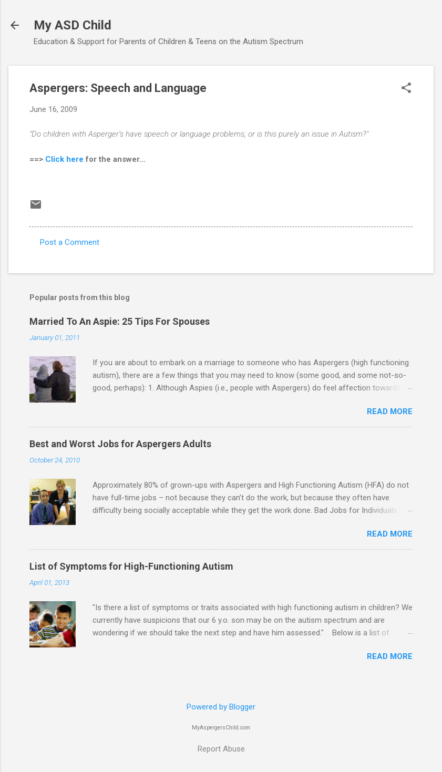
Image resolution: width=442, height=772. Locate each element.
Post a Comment (69, 242)
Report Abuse (221, 749)
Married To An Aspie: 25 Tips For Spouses (119, 321)
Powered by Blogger (221, 707)
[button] (406, 88)
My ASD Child (72, 25)
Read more (390, 411)
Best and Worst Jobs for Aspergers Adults (120, 443)
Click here (64, 159)
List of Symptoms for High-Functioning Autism (131, 566)
